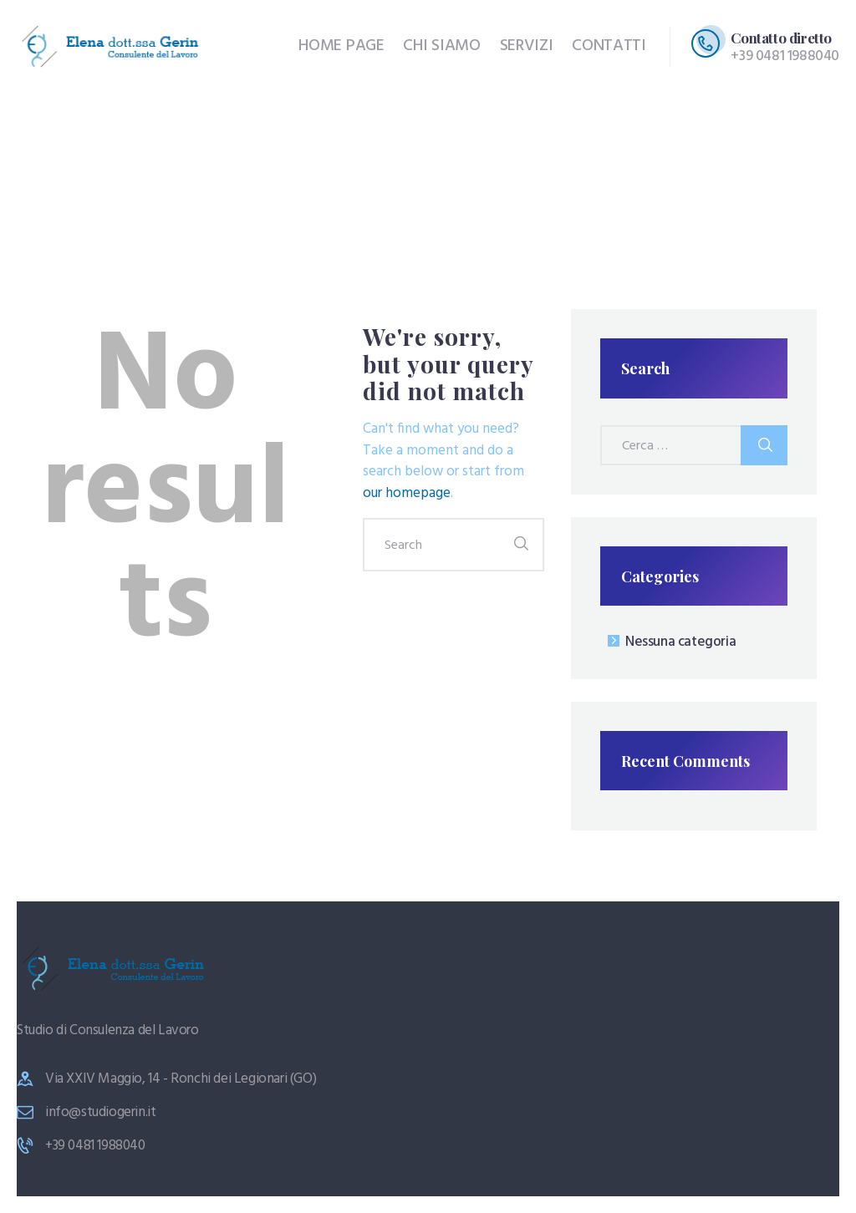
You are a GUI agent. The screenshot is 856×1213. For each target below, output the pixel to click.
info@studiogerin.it (100, 1112)
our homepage (407, 493)
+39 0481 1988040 (95, 1145)
